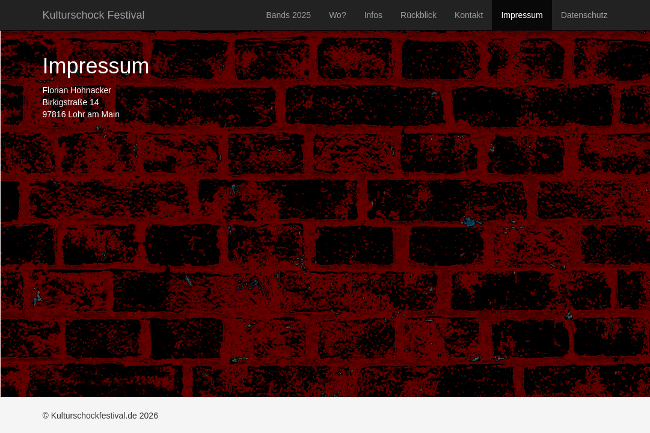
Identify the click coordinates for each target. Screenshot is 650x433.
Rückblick (418, 15)
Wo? (337, 15)
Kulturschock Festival (94, 15)
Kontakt (469, 15)
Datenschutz (584, 15)
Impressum (521, 15)
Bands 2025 (288, 15)
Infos (373, 15)
